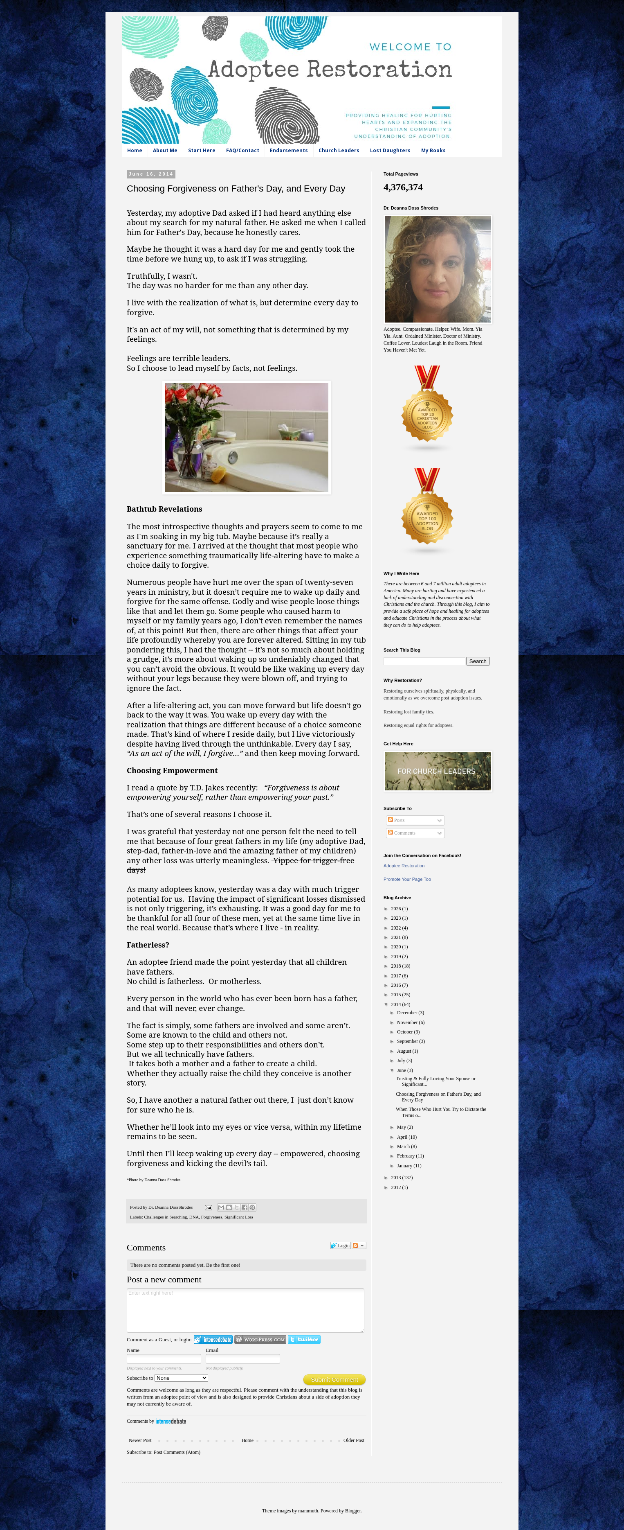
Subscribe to (167, 1378)
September (408, 1041)
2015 (396, 994)
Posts (396, 820)
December (407, 1012)
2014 (396, 1004)
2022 (396, 928)
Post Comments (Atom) (177, 1452)
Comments (401, 833)
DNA (194, 1216)
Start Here (201, 150)
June (402, 1070)
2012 (396, 1187)
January (405, 1166)
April (403, 1137)
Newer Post (140, 1440)
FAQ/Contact (242, 150)
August (405, 1051)
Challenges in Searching (165, 1216)
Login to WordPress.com (260, 1339)
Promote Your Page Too (407, 879)
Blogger (353, 1511)
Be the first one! (223, 1265)
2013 (396, 1177)
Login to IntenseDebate (213, 1339)
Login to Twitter (304, 1339)
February (406, 1156)
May (402, 1127)
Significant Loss (238, 1216)
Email (212, 1350)
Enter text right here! (245, 1311)
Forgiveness (211, 1216)
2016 (396, 985)
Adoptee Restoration (404, 865)
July (401, 1060)
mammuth (308, 1511)
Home (134, 150)
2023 (396, 918)
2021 (396, 937)
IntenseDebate (171, 1421)
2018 (396, 966)
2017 (396, 976)
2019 (396, 956)
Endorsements (289, 150)
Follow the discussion (359, 1245)
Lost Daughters (390, 150)
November (408, 1022)
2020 (396, 947)
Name (133, 1350)
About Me (165, 150)
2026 (396, 909)
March (404, 1146)
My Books (433, 150)
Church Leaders (339, 150)
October (405, 1032)
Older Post (353, 1440)
